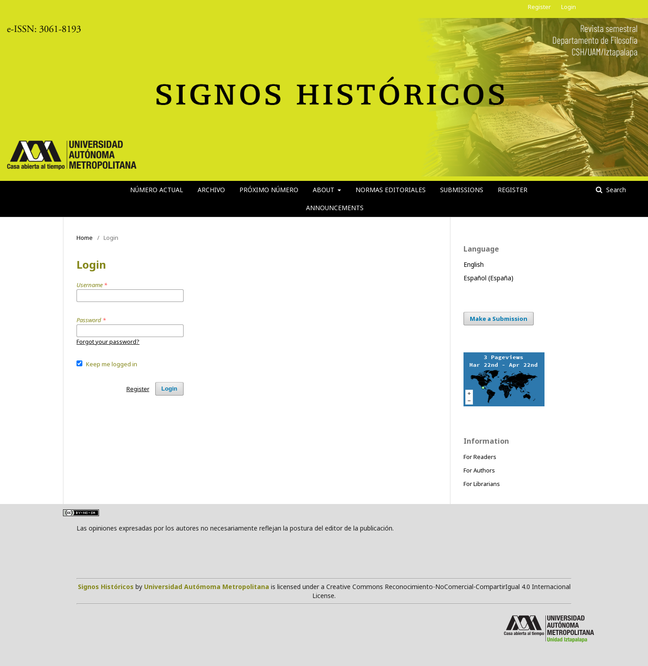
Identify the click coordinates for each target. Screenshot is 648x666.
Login (568, 7)
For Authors (479, 470)
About (324, 189)
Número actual (156, 189)
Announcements (335, 207)
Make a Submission (498, 319)
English (474, 264)
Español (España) (488, 278)
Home (84, 238)
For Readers (480, 457)
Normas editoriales (391, 189)
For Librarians (482, 484)
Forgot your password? (108, 342)
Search (615, 189)
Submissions (461, 189)
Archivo (211, 189)
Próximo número (268, 189)
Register (512, 189)
